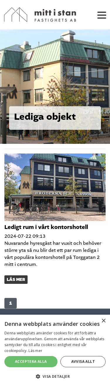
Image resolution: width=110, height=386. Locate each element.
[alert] (55, 350)
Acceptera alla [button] (31, 361)
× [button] (103, 321)
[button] (55, 376)
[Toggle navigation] (102, 14)
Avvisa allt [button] (83, 361)
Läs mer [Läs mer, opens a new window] (35, 350)
